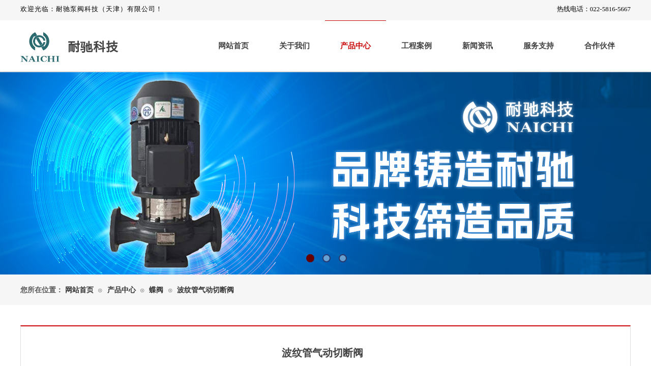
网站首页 (233, 46)
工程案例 (416, 46)
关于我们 (294, 46)
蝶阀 (156, 290)
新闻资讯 (477, 46)
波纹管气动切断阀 (205, 290)
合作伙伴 (599, 46)
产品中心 (355, 46)
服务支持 (538, 46)
